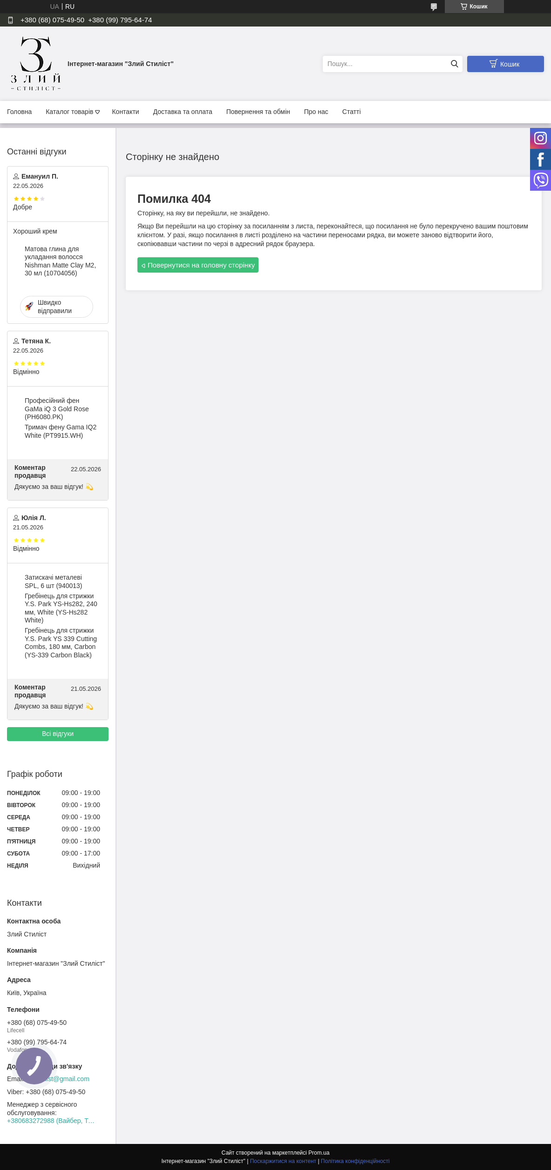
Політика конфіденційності (355, 1161)
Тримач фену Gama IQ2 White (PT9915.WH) (60, 431)
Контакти (125, 111)
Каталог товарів (69, 111)
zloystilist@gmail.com (58, 1079)
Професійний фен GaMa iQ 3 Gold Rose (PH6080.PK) (57, 409)
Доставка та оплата (182, 111)
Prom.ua (318, 1153)
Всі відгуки (58, 733)
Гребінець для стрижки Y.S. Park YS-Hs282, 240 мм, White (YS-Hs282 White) (61, 608)
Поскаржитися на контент (283, 1161)
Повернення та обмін (258, 111)
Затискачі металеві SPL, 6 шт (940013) (53, 581)
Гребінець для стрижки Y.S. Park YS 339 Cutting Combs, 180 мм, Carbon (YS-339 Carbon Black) (61, 643)
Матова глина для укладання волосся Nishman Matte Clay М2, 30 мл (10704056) (60, 261)
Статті (351, 111)
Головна (19, 111)
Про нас (316, 111)
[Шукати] (454, 64)
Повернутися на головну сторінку (201, 265)
